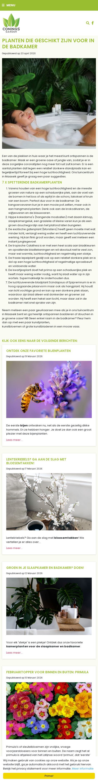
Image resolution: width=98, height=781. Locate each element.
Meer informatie (83, 769)
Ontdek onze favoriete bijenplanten (38, 351)
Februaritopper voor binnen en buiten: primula (47, 672)
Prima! (49, 776)
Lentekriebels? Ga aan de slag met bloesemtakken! (36, 461)
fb (92, 23)
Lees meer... (14, 440)
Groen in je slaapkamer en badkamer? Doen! (45, 568)
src (87, 23)
